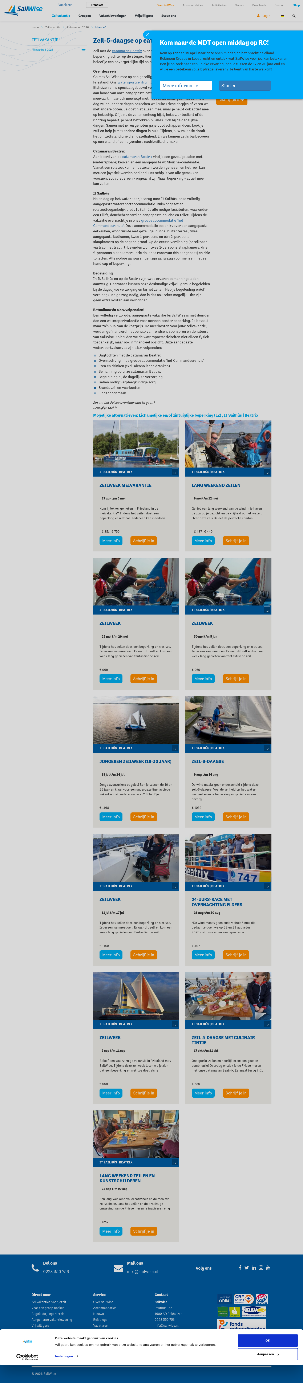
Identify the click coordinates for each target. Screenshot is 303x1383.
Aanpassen (268, 1372)
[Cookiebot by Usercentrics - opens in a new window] (27, 1375)
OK (268, 1358)
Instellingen (64, 1374)
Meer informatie (182, 85)
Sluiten (230, 85)
